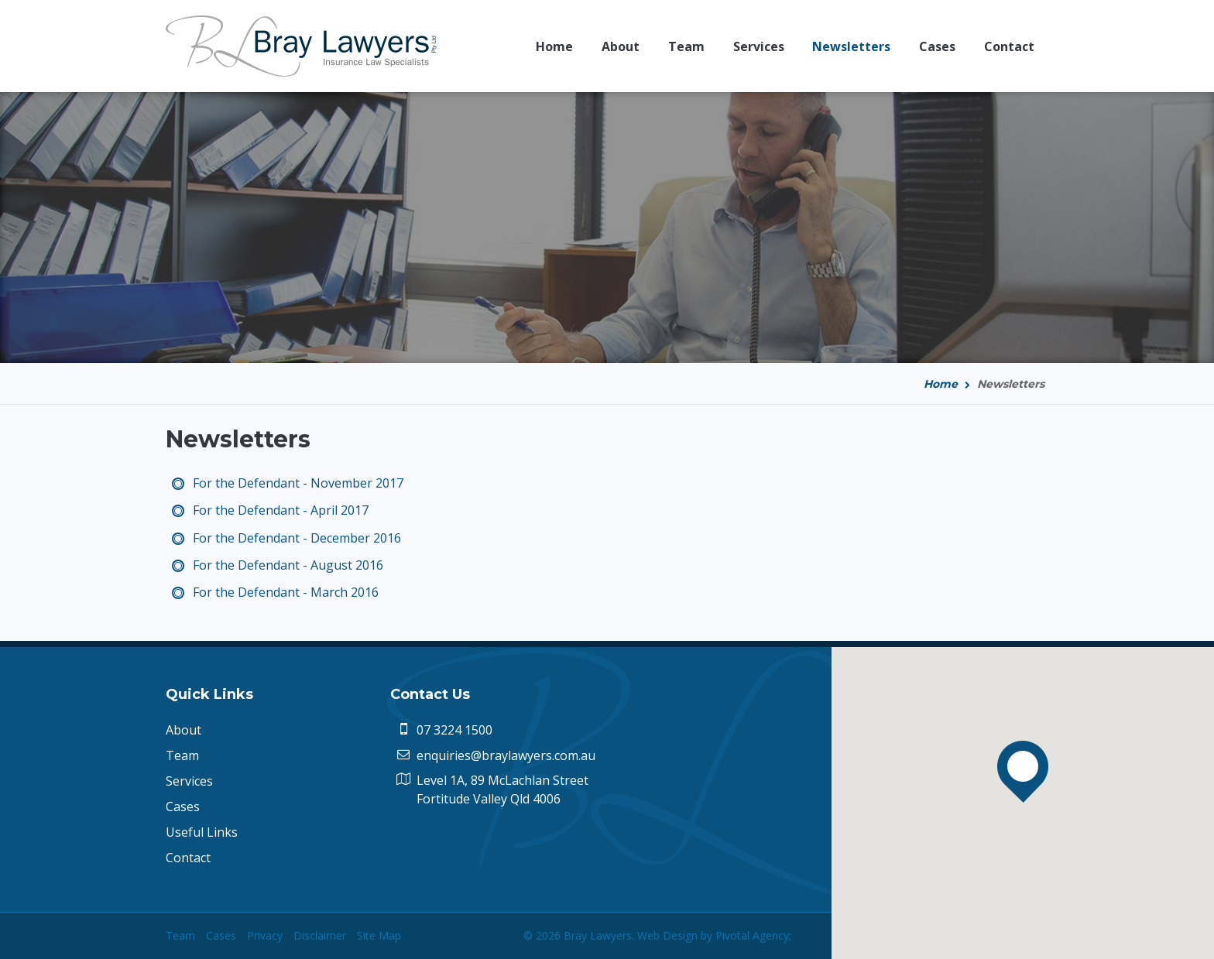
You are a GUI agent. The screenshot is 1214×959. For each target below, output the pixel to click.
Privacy (265, 935)
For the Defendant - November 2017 (298, 482)
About (183, 729)
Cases (183, 806)
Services (189, 780)
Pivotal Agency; (753, 935)
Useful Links (202, 832)
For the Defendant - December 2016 (297, 537)
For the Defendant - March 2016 (286, 592)
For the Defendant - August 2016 (288, 565)
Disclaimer (319, 935)
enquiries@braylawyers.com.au (506, 755)
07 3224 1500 (454, 729)
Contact (188, 857)
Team (182, 755)
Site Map (379, 935)
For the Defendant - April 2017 (281, 510)
